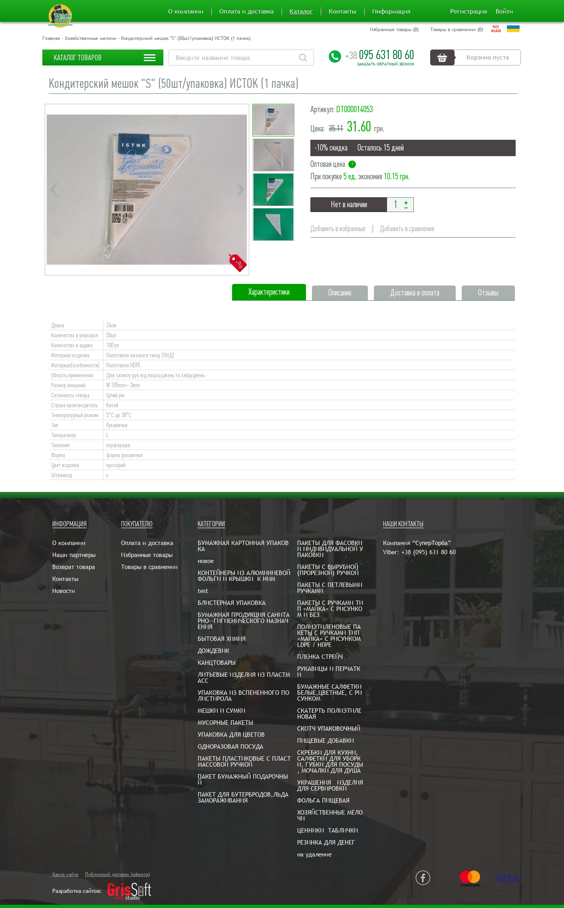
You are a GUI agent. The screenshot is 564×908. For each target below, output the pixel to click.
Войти (504, 11)
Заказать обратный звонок (385, 64)
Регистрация (468, 11)
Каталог (301, 11)
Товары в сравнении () (456, 29)
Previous (54, 189)
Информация (391, 11)
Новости (63, 591)
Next (240, 189)
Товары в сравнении (149, 567)
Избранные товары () (394, 29)
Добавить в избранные (337, 228)
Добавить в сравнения (407, 228)
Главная (51, 38)
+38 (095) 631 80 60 (428, 552)
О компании (185, 11)
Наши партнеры (73, 555)
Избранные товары (147, 555)
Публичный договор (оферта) (117, 874)
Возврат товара (73, 567)
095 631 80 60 (379, 55)
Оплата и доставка (246, 11)
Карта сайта (65, 874)
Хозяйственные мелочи (90, 38)
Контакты (342, 11)
